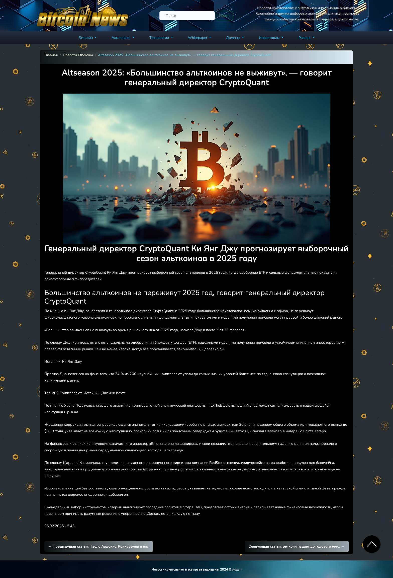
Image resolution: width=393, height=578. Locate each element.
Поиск (224, 15)
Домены (233, 37)
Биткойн (86, 37)
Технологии (159, 37)
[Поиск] (187, 15)
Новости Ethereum (78, 55)
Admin (236, 569)
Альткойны (121, 37)
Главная (51, 55)
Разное (305, 37)
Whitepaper (198, 37)
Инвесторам (269, 37)
